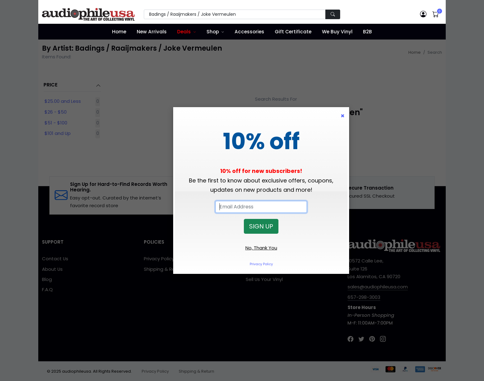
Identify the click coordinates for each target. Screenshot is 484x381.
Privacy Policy (261, 264)
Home (119, 31)
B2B (367, 31)
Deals (184, 31)
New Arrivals (152, 31)
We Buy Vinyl (337, 31)
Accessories (249, 31)
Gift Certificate (293, 31)
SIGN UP (261, 226)
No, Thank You (261, 248)
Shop (213, 31)
